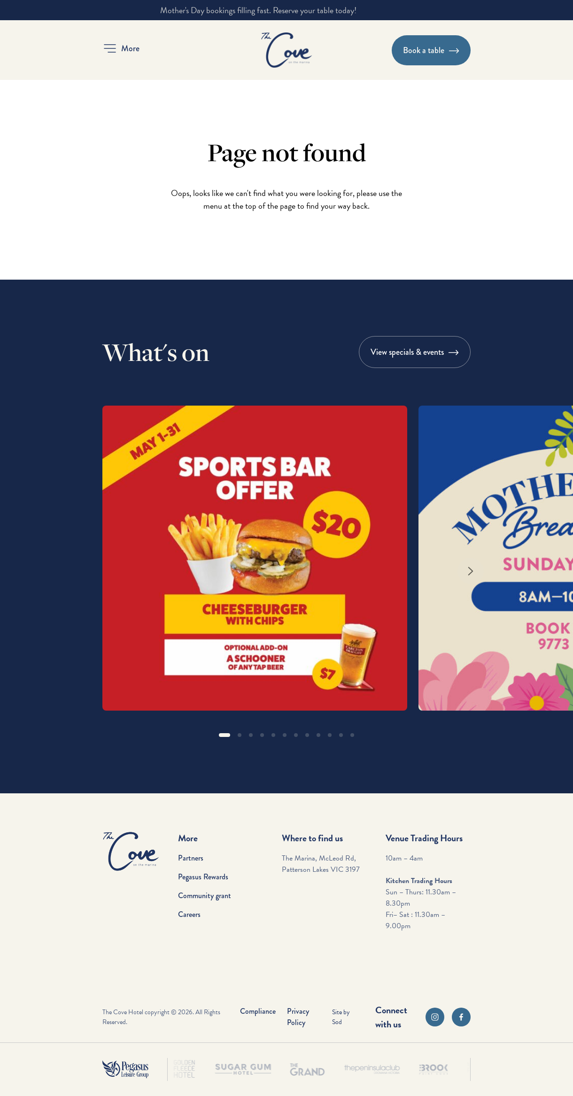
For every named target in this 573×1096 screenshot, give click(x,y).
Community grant (204, 895)
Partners (190, 858)
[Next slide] (470, 571)
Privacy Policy (298, 1017)
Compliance (258, 1011)
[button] (120, 48)
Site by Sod (341, 1017)
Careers (189, 914)
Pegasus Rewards (203, 876)
